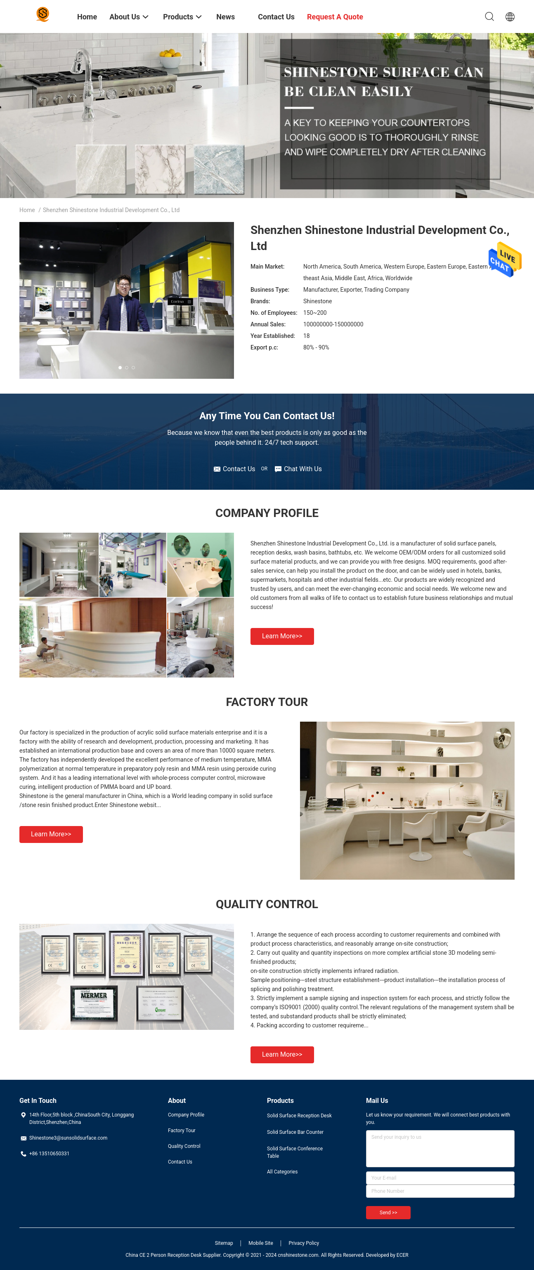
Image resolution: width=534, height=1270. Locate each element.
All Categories (282, 1172)
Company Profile (186, 1115)
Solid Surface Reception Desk (299, 1116)
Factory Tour (182, 1130)
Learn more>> (282, 636)
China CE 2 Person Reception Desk (163, 1255)
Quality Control (184, 1146)
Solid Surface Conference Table (295, 1152)
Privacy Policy (303, 1243)
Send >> (388, 1213)
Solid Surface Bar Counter (295, 1132)
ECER (403, 1255)
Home (27, 210)
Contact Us (180, 1162)
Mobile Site (260, 1243)
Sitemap (224, 1243)
